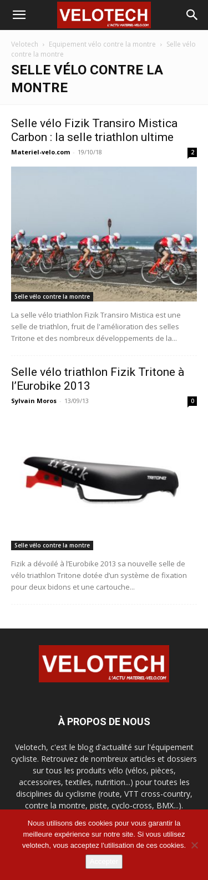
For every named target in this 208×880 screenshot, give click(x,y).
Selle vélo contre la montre (52, 296)
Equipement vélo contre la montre (102, 44)
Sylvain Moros (34, 400)
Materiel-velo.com (40, 152)
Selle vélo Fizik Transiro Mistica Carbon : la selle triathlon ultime (94, 130)
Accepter (104, 861)
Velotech (24, 44)
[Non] (194, 845)
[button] (19, 15)
